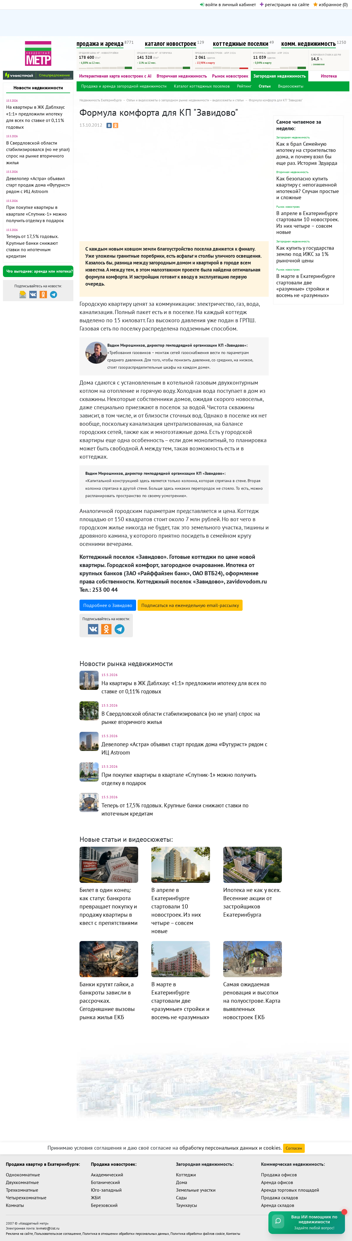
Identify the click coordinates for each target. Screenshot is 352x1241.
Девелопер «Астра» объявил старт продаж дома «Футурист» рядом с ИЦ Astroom (38, 184)
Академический (107, 1175)
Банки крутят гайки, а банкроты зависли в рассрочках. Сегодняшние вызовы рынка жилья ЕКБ (107, 1000)
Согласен (294, 1148)
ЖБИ (96, 1197)
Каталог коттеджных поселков (202, 86)
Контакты (233, 1232)
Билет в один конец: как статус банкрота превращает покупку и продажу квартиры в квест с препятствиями (108, 906)
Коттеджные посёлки (238, 642)
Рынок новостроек (230, 76)
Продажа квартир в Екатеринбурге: (43, 1164)
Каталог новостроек (174, 642)
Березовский (104, 1205)
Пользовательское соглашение (57, 1232)
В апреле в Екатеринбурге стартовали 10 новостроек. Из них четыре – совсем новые (307, 223)
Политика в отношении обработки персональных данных (125, 1232)
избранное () (330, 4)
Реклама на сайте (19, 1232)
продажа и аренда (100, 43)
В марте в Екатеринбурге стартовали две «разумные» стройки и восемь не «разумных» (305, 285)
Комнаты (15, 1205)
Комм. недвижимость (113, 649)
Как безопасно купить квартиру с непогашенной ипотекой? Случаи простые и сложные (307, 188)
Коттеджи (186, 1175)
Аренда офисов (277, 1182)
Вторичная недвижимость (182, 76)
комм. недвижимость (308, 43)
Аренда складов (277, 1205)
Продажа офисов (279, 1175)
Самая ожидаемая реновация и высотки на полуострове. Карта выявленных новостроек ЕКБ (251, 1000)
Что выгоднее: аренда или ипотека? (39, 271)
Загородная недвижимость (279, 76)
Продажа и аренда (110, 642)
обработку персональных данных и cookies (230, 1147)
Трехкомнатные (22, 1190)
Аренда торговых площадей (290, 1190)
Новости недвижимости (38, 87)
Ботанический (105, 1182)
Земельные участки (196, 1190)
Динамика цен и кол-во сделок (188, 649)
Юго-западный (106, 1190)
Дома (181, 1182)
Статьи (265, 86)
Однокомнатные (23, 1175)
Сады (181, 1197)
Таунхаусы (186, 1205)
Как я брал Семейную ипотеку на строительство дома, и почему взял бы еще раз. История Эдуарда (306, 153)
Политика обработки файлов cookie (197, 1232)
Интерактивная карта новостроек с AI (115, 76)
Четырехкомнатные (26, 1197)
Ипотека (329, 76)
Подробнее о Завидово (107, 605)
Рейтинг (244, 86)
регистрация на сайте (284, 4)
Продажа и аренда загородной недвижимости (124, 86)
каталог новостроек (170, 43)
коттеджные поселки (240, 43)
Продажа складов (279, 1197)
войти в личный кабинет (228, 4)
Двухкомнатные (22, 1182)
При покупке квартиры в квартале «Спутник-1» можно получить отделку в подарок (36, 213)
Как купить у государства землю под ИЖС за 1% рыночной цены (305, 254)
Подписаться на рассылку (190, 605)
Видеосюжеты (290, 86)
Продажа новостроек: (113, 1164)
